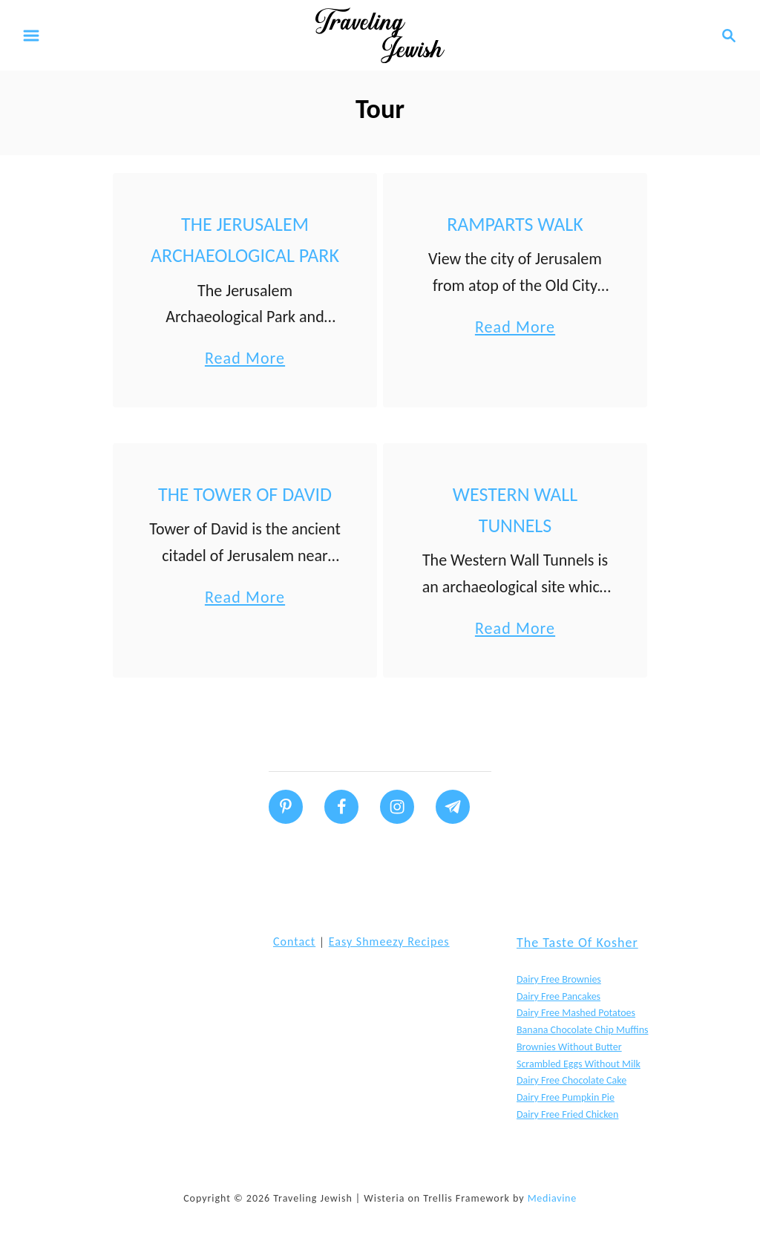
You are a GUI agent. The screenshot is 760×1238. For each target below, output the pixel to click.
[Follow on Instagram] (397, 807)
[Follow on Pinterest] (286, 807)
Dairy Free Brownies (559, 979)
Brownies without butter (569, 1047)
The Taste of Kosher (577, 942)
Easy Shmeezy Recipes (389, 941)
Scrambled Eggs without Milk (579, 1064)
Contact (294, 941)
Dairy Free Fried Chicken (567, 1114)
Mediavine (552, 1198)
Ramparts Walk (515, 224)
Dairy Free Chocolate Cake (571, 1080)
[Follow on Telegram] (453, 807)
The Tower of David (245, 494)
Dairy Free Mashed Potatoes (576, 1012)
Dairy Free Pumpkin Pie (566, 1097)
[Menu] (31, 35)
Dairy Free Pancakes (558, 996)
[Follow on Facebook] (341, 807)
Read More (245, 358)
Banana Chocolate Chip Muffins (582, 1030)
